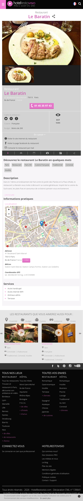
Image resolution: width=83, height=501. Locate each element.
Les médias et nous (50, 458)
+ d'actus (6, 441)
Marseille (6, 404)
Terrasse (11, 298)
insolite (45, 388)
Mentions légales (49, 469)
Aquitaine (23, 392)
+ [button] (9, 210)
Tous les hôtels (26, 380)
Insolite (8, 170)
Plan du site (47, 466)
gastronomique (48, 384)
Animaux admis (14, 295)
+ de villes (6, 433)
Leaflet (52, 246)
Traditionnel (58, 165)
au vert (62, 403)
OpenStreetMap (63, 246)
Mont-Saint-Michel (27, 384)
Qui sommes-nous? (50, 451)
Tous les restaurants (10, 380)
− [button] (9, 214)
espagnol (46, 400)
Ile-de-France (9, 100)
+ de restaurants (9, 437)
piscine (62, 392)
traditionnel (64, 399)
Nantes (5, 415)
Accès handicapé (15, 288)
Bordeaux (6, 396)
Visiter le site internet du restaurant (20, 138)
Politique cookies (49, 477)
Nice (4, 429)
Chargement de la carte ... (41, 226)
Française (15, 123)
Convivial (69, 165)
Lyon (4, 400)
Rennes (5, 411)
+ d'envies (46, 395)
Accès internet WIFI (15, 291)
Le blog (45, 462)
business (63, 388)
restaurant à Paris (9, 387)
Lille (3, 407)
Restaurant (16, 165)
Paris (36, 97)
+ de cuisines (47, 415)
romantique (47, 380)
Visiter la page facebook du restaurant (21, 143)
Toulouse (6, 426)
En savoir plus (45, 498)
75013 (30, 97)
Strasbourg (6, 418)
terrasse (45, 392)
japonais (45, 411)
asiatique (46, 404)
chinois (45, 408)
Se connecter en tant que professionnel (18, 451)
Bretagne (23, 399)
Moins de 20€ (17, 128)
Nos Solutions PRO (49, 455)
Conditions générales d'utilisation (55, 473)
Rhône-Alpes (25, 395)
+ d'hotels (24, 410)
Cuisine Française (42, 165)
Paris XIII (28, 165)
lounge (62, 395)
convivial (63, 406)
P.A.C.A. (23, 403)
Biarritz (5, 422)
